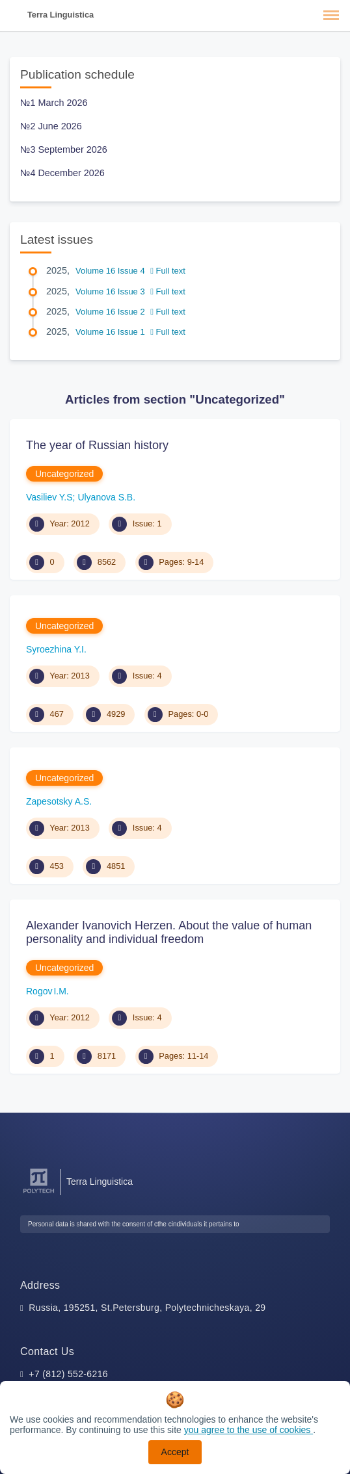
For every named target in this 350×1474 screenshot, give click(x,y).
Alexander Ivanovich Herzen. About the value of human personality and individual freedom (169, 932)
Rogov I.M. (47, 991)
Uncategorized (64, 474)
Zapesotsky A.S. (59, 801)
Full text (167, 271)
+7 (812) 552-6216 (68, 1374)
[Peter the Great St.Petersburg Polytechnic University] (38, 1193)
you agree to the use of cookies (248, 1430)
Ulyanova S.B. (106, 497)
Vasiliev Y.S (49, 497)
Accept (175, 1452)
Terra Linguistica (60, 14)
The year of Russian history (97, 445)
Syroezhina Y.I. (56, 649)
